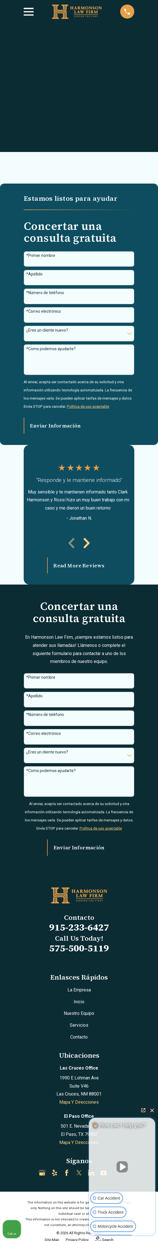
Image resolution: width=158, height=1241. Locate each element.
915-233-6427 (79, 927)
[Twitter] (79, 1173)
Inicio (79, 1001)
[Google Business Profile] (42, 1173)
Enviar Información (55, 425)
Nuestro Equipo (79, 1013)
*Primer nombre (40, 255)
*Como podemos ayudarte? (51, 349)
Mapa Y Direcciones (79, 1102)
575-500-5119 (79, 948)
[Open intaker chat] (98, 1237)
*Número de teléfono (45, 292)
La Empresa (79, 990)
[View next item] (86, 543)
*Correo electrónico (43, 311)
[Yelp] (54, 1173)
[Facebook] (66, 1173)
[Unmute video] (122, 1166)
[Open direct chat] (143, 1110)
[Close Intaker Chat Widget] (152, 1110)
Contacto (79, 1037)
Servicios (79, 1025)
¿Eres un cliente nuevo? (47, 330)
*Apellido (34, 274)
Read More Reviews (78, 565)
